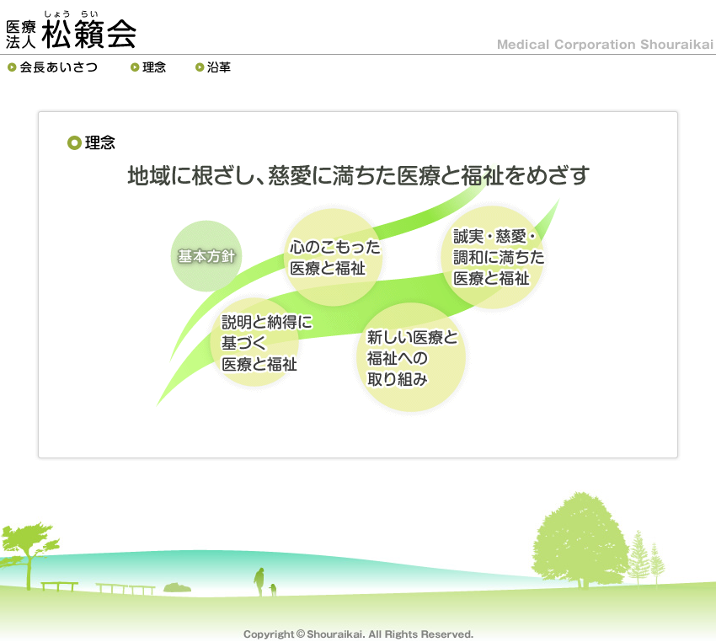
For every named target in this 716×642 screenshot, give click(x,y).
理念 (150, 67)
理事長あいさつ (56, 67)
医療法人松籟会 (70, 29)
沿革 (215, 67)
